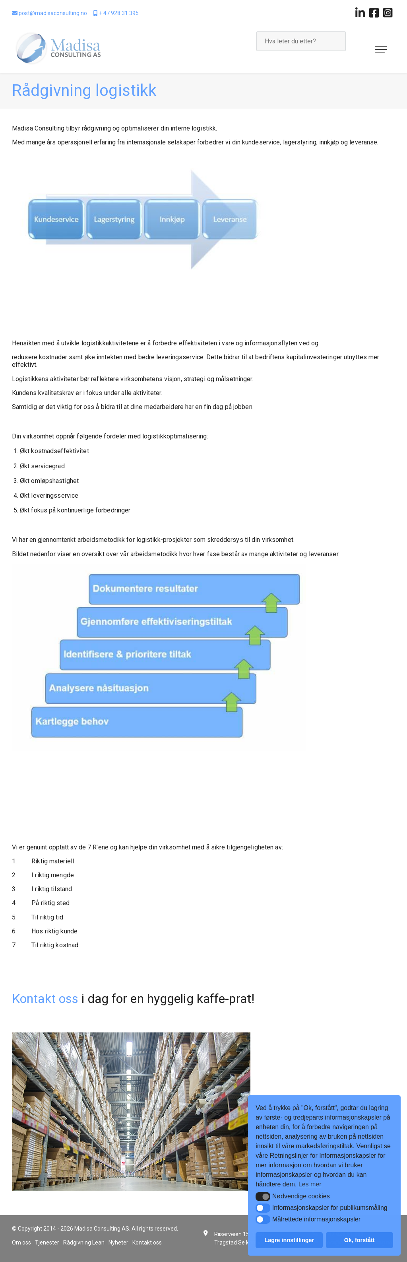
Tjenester (47, 1242)
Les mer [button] (310, 1184)
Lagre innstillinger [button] (289, 1240)
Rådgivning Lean (84, 1242)
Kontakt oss (46, 998)
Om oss (21, 1242)
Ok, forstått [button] (359, 1240)
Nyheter (118, 1242)
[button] (263, 1196)
